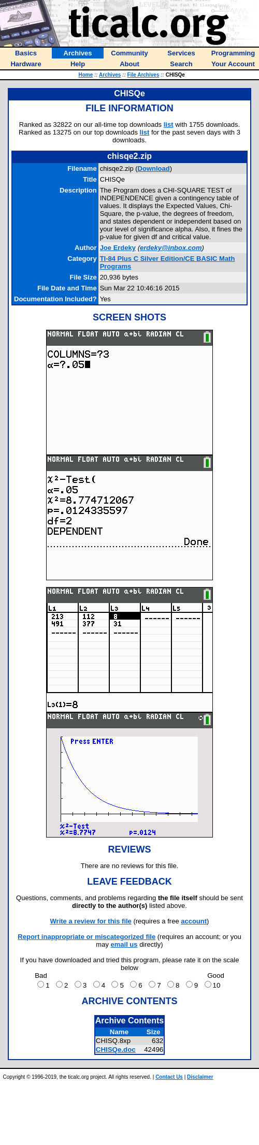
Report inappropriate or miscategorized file (86, 937)
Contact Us (169, 1077)
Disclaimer (200, 1077)
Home (85, 75)
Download (154, 168)
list (169, 124)
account (194, 921)
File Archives (143, 75)
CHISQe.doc (116, 1049)
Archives (110, 75)
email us (124, 944)
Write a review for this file (91, 921)
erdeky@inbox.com (171, 248)
